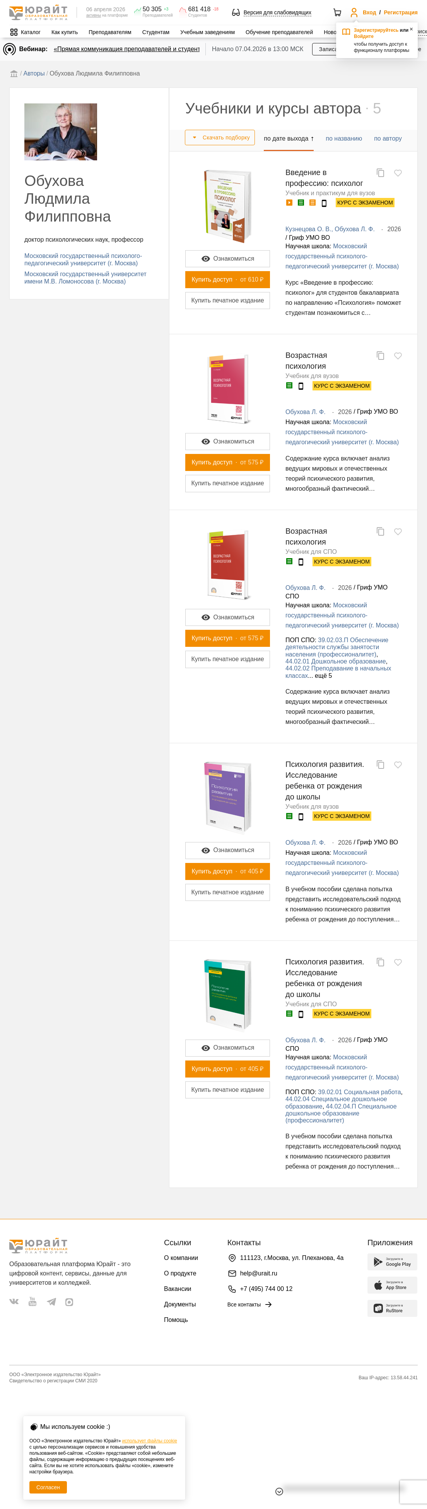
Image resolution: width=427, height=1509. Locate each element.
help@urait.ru (258, 1273)
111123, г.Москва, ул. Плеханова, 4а (292, 1258)
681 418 (199, 9)
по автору (388, 138)
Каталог (31, 32)
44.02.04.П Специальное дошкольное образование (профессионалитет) (341, 1113)
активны (93, 15)
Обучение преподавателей (279, 32)
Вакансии (177, 1289)
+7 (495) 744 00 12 (266, 1289)
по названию (344, 138)
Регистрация (401, 12)
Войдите (364, 36)
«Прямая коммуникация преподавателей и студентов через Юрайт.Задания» (164, 49)
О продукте (180, 1273)
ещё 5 (323, 675)
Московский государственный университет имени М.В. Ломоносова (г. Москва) (85, 277)
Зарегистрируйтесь (376, 30)
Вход (369, 12)
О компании (181, 1258)
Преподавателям (110, 32)
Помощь (176, 1320)
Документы (180, 1304)
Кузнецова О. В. (308, 229)
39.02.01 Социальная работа (359, 1092)
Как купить (64, 32)
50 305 (152, 9)
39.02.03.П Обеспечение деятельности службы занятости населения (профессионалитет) (336, 647)
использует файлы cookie (149, 1441)
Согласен (48, 1487)
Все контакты (250, 1304)
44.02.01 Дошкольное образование (335, 661)
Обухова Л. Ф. (355, 229)
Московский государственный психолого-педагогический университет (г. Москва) (83, 259)
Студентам (156, 32)
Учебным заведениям (207, 32)
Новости (334, 32)
